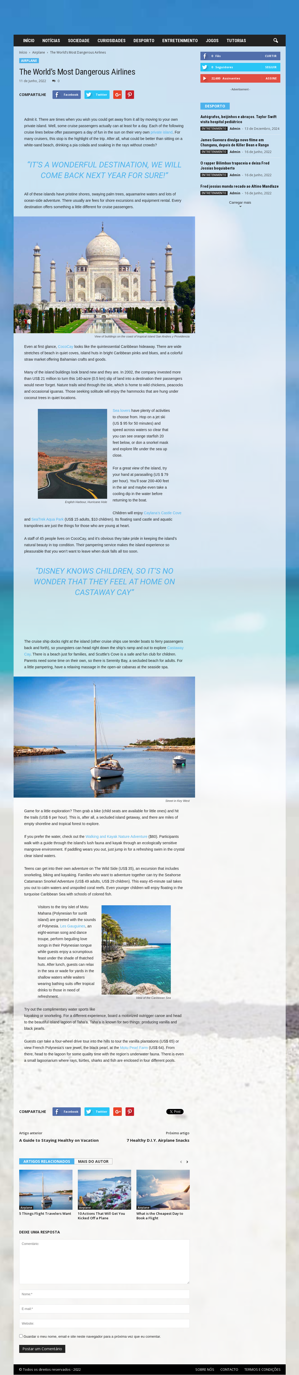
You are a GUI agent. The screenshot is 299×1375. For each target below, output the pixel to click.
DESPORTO (144, 40)
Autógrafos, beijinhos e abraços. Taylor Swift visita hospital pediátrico (238, 119)
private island (162, 132)
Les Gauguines (72, 926)
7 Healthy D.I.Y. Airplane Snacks (158, 1140)
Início (23, 52)
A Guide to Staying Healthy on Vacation (59, 1140)
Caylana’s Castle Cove (162, 513)
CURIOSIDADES (112, 40)
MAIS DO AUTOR (93, 1161)
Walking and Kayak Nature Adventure (116, 836)
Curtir (271, 56)
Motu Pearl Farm (134, 1048)
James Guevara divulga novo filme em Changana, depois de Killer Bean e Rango (234, 142)
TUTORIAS (236, 40)
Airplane (38, 52)
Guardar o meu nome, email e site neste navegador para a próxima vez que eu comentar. (92, 1336)
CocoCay (66, 346)
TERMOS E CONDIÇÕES (262, 1369)
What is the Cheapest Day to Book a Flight (159, 1215)
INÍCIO (28, 40)
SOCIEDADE (79, 40)
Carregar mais (240, 204)
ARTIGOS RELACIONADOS (46, 1161)
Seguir (271, 67)
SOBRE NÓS (204, 1369)
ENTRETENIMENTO (180, 40)
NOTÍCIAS (51, 40)
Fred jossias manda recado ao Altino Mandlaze (239, 186)
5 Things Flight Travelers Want (45, 1213)
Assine (271, 78)
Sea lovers (121, 410)
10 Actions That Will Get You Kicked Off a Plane (101, 1215)
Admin (235, 128)
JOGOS (212, 40)
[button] (275, 41)
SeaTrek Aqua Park (47, 519)
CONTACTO (229, 1369)
